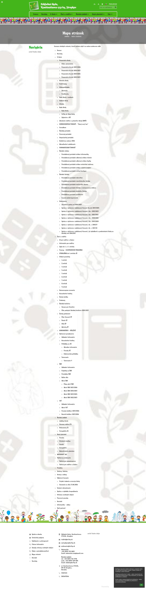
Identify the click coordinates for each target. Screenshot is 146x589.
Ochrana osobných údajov (65, 495)
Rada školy (62, 107)
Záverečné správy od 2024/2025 (72, 204)
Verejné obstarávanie (64, 488)
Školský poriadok (64, 131)
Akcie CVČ (65, 407)
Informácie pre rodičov (66, 243)
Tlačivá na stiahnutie (64, 458)
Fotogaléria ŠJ (63, 431)
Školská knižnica (64, 304)
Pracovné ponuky (62, 498)
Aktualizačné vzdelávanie (67, 144)
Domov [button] (35, 14)
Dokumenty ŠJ (63, 428)
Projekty (59, 468)
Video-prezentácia (67, 64)
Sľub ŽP (64, 324)
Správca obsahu (37, 534)
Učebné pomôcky (64, 257)
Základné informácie (68, 337)
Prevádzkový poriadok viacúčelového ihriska (76, 181)
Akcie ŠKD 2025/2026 (70, 387)
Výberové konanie (63, 478)
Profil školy (63, 84)
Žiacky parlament (64, 314)
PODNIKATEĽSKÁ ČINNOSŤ (67, 148)
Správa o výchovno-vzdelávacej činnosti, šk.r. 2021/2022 (80, 215)
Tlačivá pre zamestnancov (67, 461)
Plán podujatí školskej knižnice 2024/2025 (75, 310)
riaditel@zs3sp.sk (67, 539)
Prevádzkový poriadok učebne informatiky (75, 154)
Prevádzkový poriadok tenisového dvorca (75, 184)
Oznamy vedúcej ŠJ (65, 424)
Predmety (62, 300)
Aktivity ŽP (65, 327)
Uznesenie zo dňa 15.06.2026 (68, 485)
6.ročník (64, 277)
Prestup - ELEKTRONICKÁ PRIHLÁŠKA (70, 250)
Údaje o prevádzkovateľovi (40, 551)
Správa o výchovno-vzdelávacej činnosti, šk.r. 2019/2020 (80, 221)
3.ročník (64, 267)
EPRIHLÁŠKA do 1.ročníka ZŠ (68, 253)
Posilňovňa (65, 94)
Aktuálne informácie (70, 347)
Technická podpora (38, 538)
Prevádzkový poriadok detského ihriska (74, 191)
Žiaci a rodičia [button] (67, 14)
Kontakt (59, 501)
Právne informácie (38, 544)
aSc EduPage (113, 587)
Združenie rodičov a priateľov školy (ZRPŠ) (72, 121)
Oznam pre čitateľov (68, 307)
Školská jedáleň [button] (82, 14)
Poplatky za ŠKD (67, 371)
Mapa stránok (76, 36)
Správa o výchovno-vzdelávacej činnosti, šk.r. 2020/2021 (80, 218)
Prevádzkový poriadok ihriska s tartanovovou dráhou (79, 188)
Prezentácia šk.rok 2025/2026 (71, 67)
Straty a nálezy (62, 475)
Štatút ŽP (64, 320)
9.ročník (64, 287)
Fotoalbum (62, 127)
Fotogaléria (63, 448)
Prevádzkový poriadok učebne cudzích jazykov (76, 168)
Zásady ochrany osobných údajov (42, 548)
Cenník (61, 444)
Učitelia (61, 104)
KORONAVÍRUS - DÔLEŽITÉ (67, 330)
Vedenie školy (63, 101)
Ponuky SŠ (67, 350)
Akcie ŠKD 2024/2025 (70, 391)
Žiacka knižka (63, 297)
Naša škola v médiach (66, 97)
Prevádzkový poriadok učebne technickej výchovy (77, 164)
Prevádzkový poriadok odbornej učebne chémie (77, 158)
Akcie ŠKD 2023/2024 (70, 394)
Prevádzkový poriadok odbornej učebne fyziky (76, 161)
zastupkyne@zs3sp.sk (68, 543)
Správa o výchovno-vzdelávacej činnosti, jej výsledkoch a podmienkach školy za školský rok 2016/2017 (87, 232)
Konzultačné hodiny (65, 293)
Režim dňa (65, 377)
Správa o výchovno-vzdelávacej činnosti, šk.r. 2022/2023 (80, 211)
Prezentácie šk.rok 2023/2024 (71, 74)
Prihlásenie (113, 4)
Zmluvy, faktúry (62, 471)
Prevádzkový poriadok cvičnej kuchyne (74, 171)
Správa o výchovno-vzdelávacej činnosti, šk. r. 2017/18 (79, 228)
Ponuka (61, 438)
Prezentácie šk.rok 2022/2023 (71, 77)
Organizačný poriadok (66, 137)
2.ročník (64, 263)
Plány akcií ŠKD (69, 384)
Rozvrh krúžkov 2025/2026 (70, 414)
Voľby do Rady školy (68, 114)
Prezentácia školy (64, 60)
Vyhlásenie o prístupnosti (40, 541)
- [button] (99, 4)
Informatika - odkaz (63, 505)
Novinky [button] (44, 14)
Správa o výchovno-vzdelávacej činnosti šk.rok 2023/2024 (80, 208)
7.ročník (64, 280)
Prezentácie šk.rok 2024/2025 (71, 70)
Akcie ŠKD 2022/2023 (70, 397)
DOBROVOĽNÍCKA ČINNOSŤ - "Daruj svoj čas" (73, 124)
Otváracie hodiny (64, 441)
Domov (67, 36)
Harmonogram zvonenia (67, 290)
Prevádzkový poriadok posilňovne (72, 194)
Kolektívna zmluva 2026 (67, 141)
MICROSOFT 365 (62, 454)
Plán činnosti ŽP (67, 317)
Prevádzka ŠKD (66, 374)
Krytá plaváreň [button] (98, 14)
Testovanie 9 (68, 361)
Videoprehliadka (64, 87)
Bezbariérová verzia (36, 587)
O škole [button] (54, 14)
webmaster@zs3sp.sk (68, 546)
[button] (106, 4)
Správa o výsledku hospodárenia (67, 491)
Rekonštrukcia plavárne (66, 451)
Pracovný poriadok (65, 134)
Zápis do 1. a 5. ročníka (66, 247)
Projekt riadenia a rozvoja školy (69, 481)
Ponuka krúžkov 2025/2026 (70, 411)
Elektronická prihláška (71, 354)
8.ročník (64, 283)
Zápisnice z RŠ (66, 117)
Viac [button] (110, 14)
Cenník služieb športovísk (70, 198)
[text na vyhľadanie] (108, 7)
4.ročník (64, 270)
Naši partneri (61, 508)
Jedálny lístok (63, 421)
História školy (63, 80)
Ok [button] (141, 585)
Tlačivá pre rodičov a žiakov (68, 464)
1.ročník (64, 260)
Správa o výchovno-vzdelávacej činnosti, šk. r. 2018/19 (79, 225)
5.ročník (64, 273)
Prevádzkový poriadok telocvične (72, 178)
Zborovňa (65, 91)
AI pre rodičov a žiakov (66, 240)
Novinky (59, 54)
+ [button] (95, 4)
